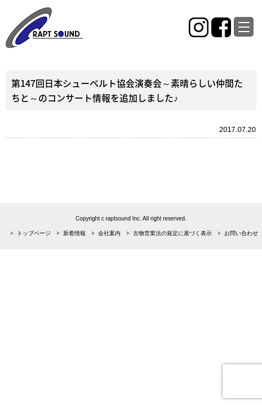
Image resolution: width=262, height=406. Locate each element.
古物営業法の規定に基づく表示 (172, 233)
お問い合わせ (241, 233)
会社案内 (109, 233)
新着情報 (74, 233)
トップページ (34, 233)
